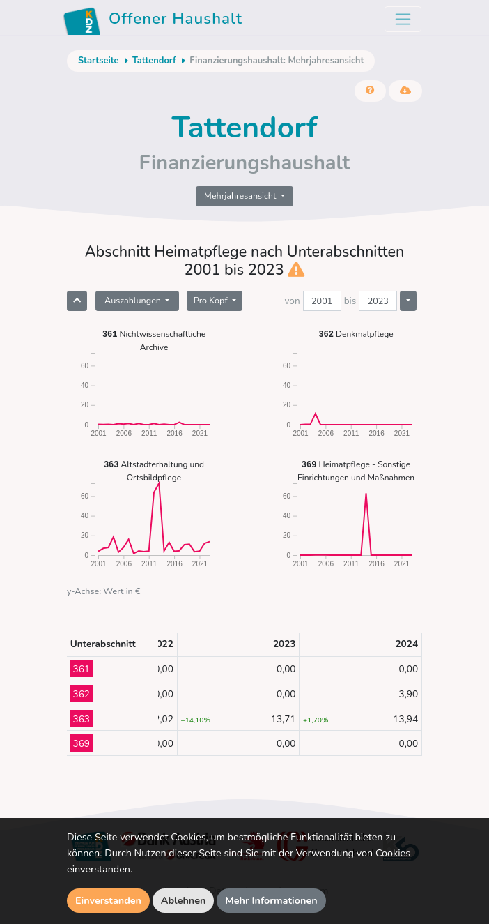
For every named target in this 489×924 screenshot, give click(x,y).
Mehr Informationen (271, 900)
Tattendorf (154, 60)
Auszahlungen (133, 300)
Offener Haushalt (152, 21)
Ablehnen (183, 900)
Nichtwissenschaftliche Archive (153, 340)
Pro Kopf (212, 300)
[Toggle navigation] (403, 19)
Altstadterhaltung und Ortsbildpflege (154, 470)
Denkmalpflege (355, 334)
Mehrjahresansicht (241, 196)
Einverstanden (108, 900)
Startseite (98, 60)
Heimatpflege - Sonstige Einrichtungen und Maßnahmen (355, 470)
